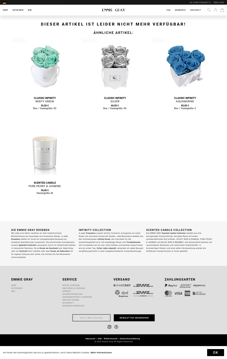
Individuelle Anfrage (73, 288)
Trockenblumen (134, 242)
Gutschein (16, 288)
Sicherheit (68, 303)
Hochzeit (195, 10)
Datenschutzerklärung (130, 339)
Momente (180, 10)
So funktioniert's (200, 2)
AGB (100, 339)
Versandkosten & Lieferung (77, 297)
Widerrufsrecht (111, 339)
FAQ (169, 10)
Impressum (90, 339)
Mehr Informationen (101, 352)
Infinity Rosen (103, 239)
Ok (215, 353)
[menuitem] (6, 2)
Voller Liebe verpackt (106, 248)
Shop (13, 285)
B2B (13, 291)
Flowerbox (91, 233)
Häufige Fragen (70, 300)
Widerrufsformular (73, 306)
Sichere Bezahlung (72, 294)
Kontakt (66, 291)
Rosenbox (15, 239)
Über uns (219, 2)
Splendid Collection (28, 245)
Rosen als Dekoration (60, 251)
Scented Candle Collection (174, 233)
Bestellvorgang (71, 285)
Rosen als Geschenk (49, 248)
